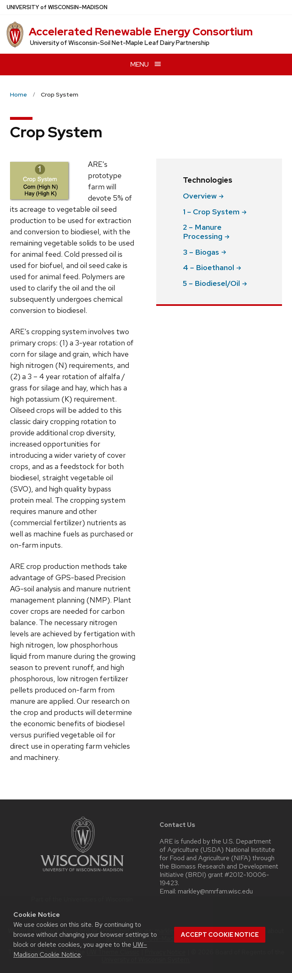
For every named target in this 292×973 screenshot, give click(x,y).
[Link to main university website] (82, 873)
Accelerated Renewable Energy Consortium (141, 32)
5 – (215, 283)
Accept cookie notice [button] (220, 935)
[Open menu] (146, 64)
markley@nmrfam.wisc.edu (215, 891)
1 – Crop (215, 211)
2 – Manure (206, 231)
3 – (204, 252)
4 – (212, 267)
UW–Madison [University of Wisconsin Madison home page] (57, 7)
